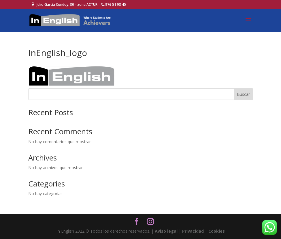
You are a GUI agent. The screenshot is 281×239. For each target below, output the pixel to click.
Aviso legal (166, 231)
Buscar (243, 94)
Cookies (216, 231)
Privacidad (193, 231)
